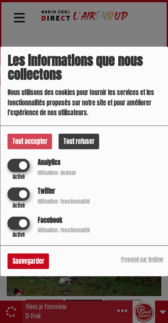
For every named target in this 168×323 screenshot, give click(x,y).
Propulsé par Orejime (142, 259)
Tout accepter (30, 141)
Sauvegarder (28, 261)
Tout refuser (79, 141)
